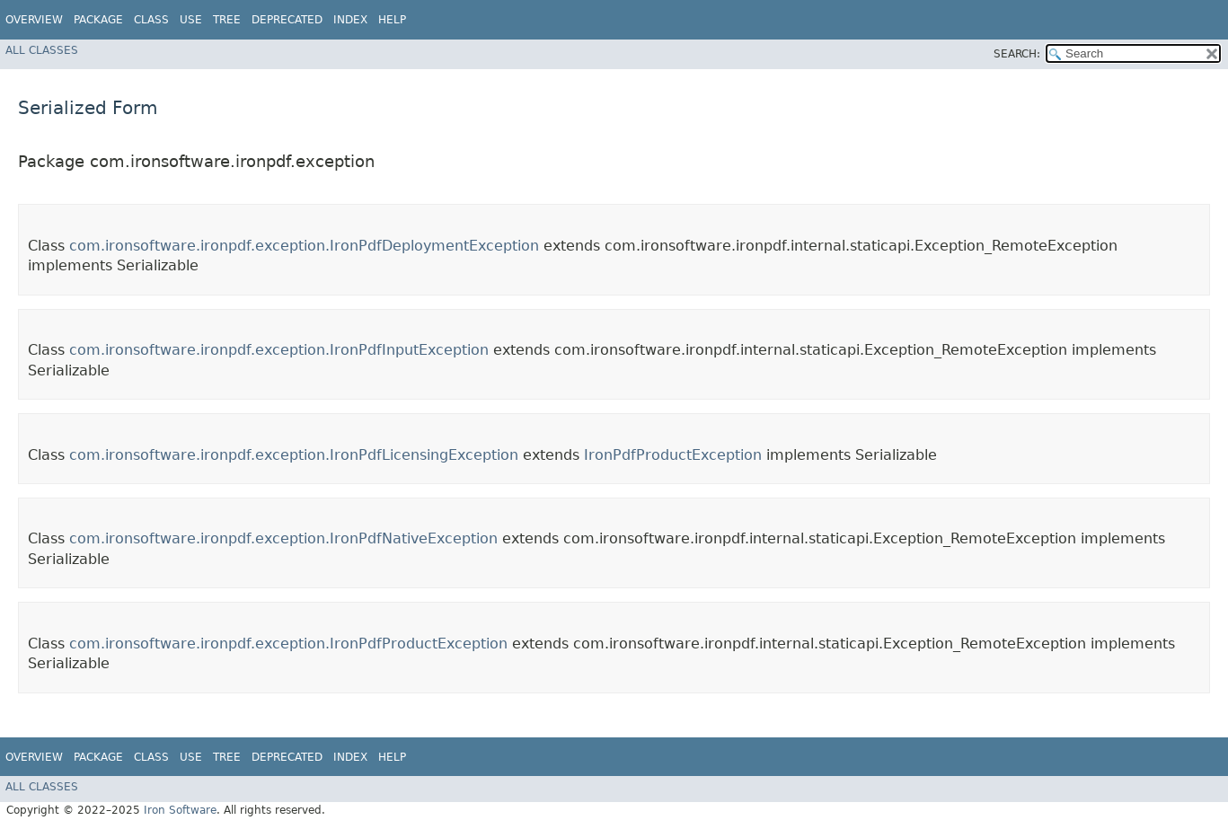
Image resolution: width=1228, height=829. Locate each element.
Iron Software (180, 810)
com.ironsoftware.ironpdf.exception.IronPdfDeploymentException (304, 245)
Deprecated (287, 19)
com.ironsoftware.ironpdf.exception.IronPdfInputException (279, 349)
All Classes (41, 50)
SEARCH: (1017, 54)
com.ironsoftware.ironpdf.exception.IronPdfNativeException (283, 538)
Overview (34, 19)
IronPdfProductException (673, 454)
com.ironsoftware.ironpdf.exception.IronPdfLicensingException (293, 454)
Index (350, 19)
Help (392, 19)
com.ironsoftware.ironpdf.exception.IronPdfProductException (288, 643)
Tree (227, 19)
